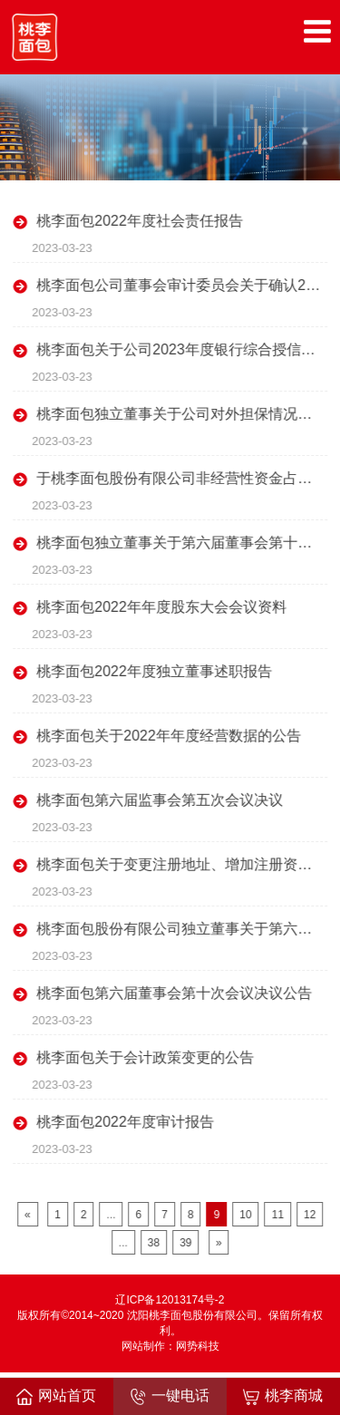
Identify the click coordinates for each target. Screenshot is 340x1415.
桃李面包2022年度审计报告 (128, 1121)
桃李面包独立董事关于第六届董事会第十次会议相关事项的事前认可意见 (182, 542)
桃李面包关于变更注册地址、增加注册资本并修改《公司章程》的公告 (182, 864)
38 (156, 1242)
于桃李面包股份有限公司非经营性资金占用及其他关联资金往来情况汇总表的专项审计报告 (182, 478)
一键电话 (169, 1396)
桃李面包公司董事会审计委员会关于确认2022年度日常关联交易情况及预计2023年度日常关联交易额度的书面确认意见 (182, 285)
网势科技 (197, 1346)
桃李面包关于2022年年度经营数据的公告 (171, 735)
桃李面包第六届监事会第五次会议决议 (162, 800)
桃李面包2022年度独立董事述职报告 (157, 671)
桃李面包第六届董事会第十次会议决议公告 (177, 993)
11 (281, 1214)
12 (312, 1214)
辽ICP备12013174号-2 (169, 1300)
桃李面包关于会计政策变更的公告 (148, 1057)
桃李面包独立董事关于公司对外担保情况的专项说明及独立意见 (182, 414)
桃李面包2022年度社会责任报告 (142, 220)
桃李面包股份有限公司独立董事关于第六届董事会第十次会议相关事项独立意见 (182, 928)
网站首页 (56, 1396)
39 (188, 1242)
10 (248, 1214)
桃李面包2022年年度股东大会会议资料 (164, 607)
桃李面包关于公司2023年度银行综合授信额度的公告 (182, 349)
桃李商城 (283, 1396)
